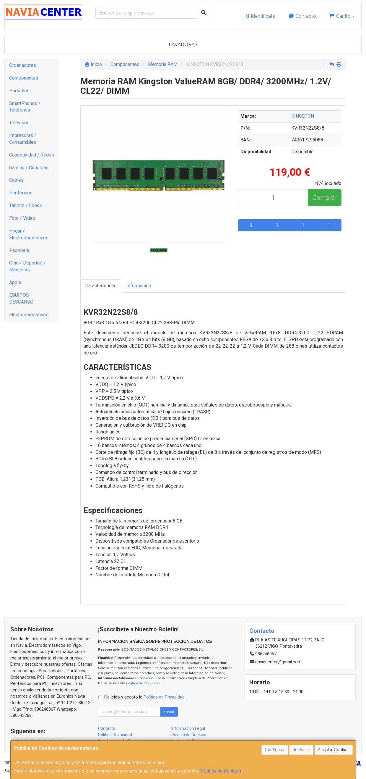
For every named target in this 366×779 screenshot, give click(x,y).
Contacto (302, 16)
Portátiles (19, 90)
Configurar (275, 749)
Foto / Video (22, 218)
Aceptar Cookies (333, 749)
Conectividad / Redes (31, 155)
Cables (16, 180)
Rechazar (301, 749)
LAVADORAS (183, 44)
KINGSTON (302, 116)
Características (100, 285)
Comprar (324, 197)
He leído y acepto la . (145, 697)
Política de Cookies (221, 771)
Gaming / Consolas (28, 167)
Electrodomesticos (28, 314)
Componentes (23, 78)
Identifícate (259, 16)
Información (138, 285)
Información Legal (188, 728)
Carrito (342, 16)
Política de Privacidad (143, 683)
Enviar (169, 711)
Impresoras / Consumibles (22, 139)
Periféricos (20, 193)
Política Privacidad (115, 734)
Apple (15, 282)
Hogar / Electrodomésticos (28, 234)
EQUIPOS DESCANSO (21, 298)
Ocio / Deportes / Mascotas (27, 266)
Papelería (19, 250)
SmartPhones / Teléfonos (24, 107)
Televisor (18, 122)
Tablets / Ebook (25, 205)
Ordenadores (22, 65)
